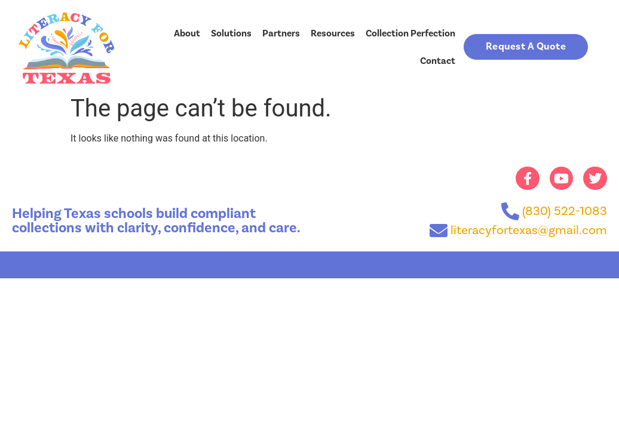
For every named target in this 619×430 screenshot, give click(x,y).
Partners (281, 33)
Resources (333, 33)
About (187, 33)
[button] (526, 46)
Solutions (231, 33)
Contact (437, 61)
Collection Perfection (410, 33)
